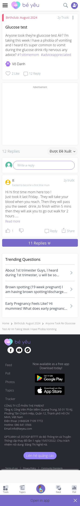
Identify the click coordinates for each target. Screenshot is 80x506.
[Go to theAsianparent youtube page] (19, 350)
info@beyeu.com (22, 428)
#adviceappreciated (56, 54)
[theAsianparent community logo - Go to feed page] (25, 6)
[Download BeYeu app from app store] (50, 391)
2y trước (69, 180)
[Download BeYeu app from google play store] (50, 378)
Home (5, 323)
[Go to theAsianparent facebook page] (10, 350)
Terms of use (11, 468)
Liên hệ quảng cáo (40, 455)
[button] (40, 500)
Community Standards (52, 468)
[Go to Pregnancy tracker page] (40, 489)
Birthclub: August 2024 (21, 17)
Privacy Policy (29, 468)
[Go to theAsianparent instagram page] (28, 350)
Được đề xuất (62, 151)
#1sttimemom (28, 54)
